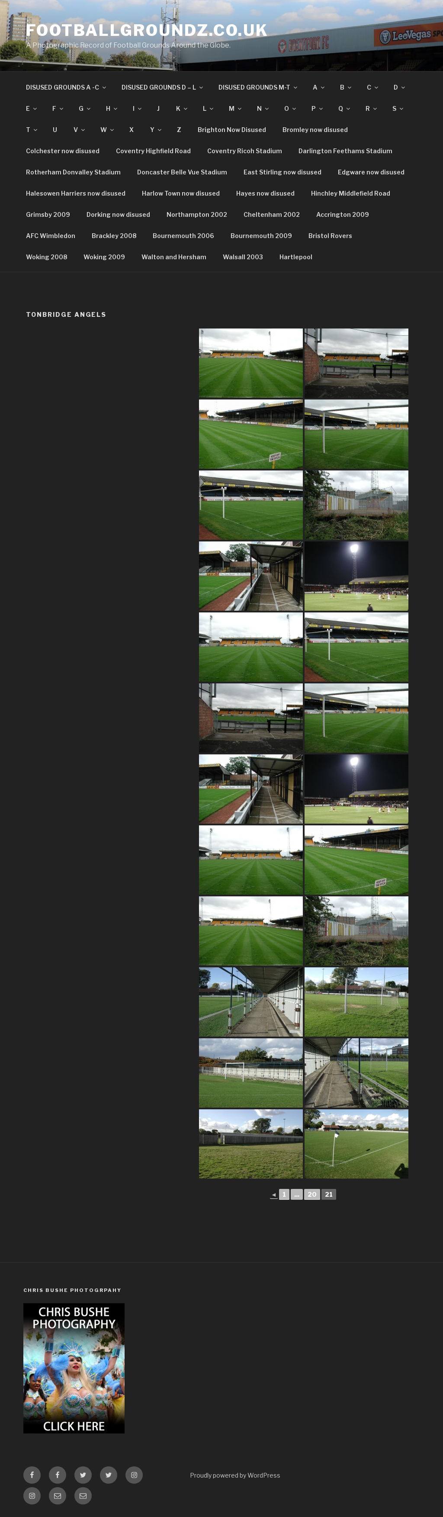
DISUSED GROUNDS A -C (66, 87)
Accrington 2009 (342, 214)
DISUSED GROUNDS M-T (258, 87)
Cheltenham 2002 (272, 214)
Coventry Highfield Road (153, 151)
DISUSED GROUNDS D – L (163, 87)
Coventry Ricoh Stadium (244, 151)
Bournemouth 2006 (183, 235)
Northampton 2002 (197, 214)
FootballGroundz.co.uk (147, 30)
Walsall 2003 (243, 257)
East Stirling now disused (282, 172)
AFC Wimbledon (50, 235)
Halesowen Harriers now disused (75, 193)
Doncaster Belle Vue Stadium (182, 172)
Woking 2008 (46, 257)
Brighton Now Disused (232, 129)
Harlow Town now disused (181, 193)
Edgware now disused (371, 172)
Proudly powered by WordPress (235, 1475)
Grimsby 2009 (48, 214)
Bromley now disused (315, 129)
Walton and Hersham (173, 257)
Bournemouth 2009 (261, 235)
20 (312, 1194)
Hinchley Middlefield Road (350, 193)
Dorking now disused (118, 214)
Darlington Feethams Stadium (345, 151)
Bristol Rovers (330, 235)
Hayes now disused (265, 193)
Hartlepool (295, 257)
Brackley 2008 (114, 235)
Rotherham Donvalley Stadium (73, 172)
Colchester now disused (63, 151)
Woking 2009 (104, 257)
